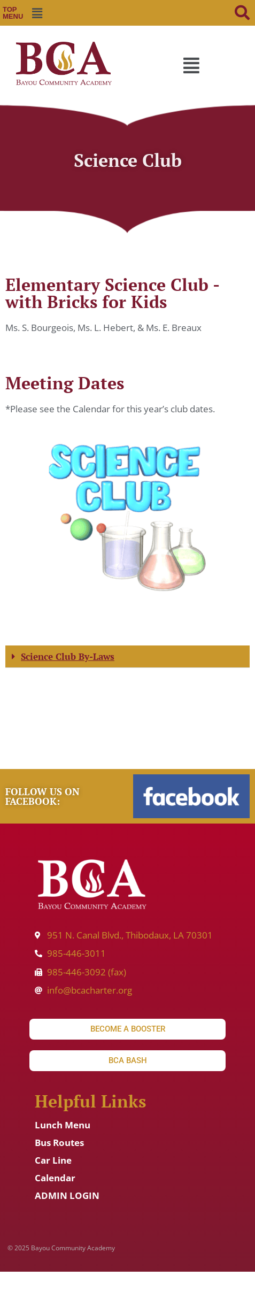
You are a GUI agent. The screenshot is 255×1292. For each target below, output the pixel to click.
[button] (37, 13)
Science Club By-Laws (67, 656)
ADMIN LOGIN (67, 1195)
